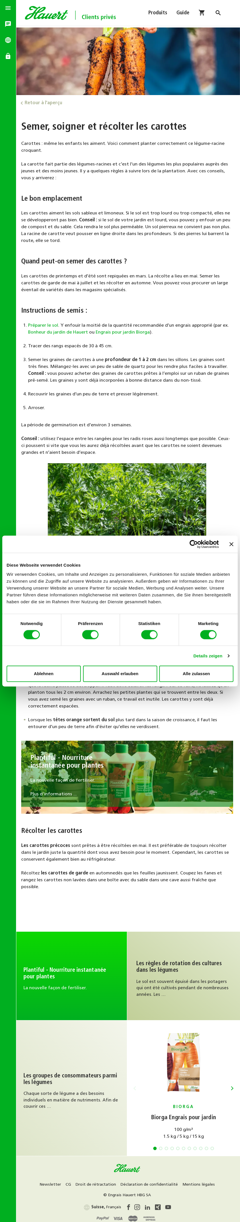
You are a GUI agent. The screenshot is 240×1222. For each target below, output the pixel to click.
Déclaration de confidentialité (150, 1182)
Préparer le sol (45, 325)
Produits (157, 13)
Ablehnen (43, 673)
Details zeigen (207, 655)
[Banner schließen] (231, 544)
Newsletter (51, 1182)
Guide (182, 13)
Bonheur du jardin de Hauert (60, 332)
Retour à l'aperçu (45, 102)
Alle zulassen (196, 673)
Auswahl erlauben (120, 673)
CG (69, 1182)
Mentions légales (199, 1182)
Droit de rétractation (96, 1182)
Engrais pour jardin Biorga (124, 332)
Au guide (184, 974)
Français (103, 1205)
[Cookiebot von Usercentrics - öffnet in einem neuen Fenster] (194, 544)
